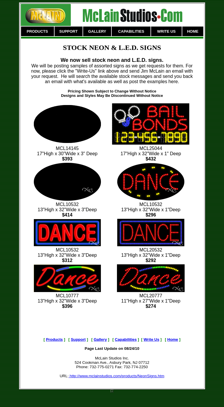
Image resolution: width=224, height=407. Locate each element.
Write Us (151, 339)
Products (54, 339)
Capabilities (126, 339)
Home (172, 339)
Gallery (100, 339)
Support (78, 339)
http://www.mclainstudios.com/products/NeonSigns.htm (116, 376)
